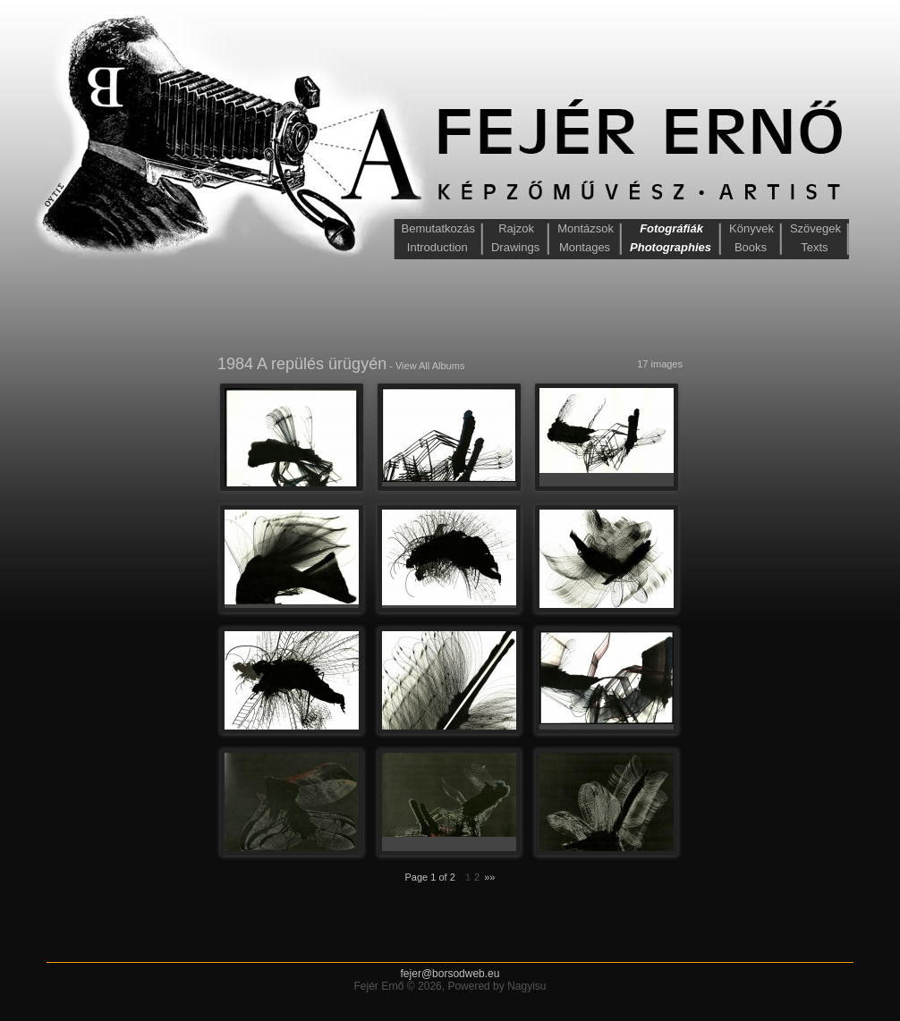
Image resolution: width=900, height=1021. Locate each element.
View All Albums (429, 365)
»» (489, 877)
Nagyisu (526, 986)
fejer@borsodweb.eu (450, 973)
